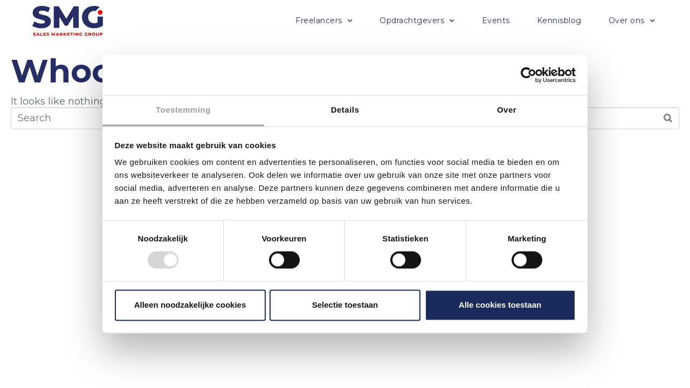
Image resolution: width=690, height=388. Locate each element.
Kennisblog (559, 20)
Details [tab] (345, 109)
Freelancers (324, 21)
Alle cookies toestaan (500, 304)
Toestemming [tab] (183, 109)
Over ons (632, 21)
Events (496, 20)
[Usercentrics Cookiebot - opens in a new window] (528, 75)
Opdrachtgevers (417, 21)
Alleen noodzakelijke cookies (190, 304)
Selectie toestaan (345, 304)
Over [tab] (506, 109)
